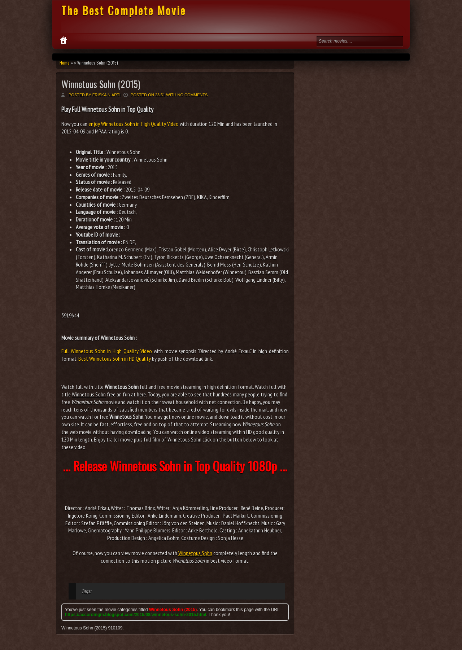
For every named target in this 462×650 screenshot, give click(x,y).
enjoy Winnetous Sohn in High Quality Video (133, 123)
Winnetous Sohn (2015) (100, 84)
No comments (193, 95)
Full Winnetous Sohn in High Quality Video (106, 351)
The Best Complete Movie (123, 10)
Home (65, 63)
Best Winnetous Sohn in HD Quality (114, 358)
